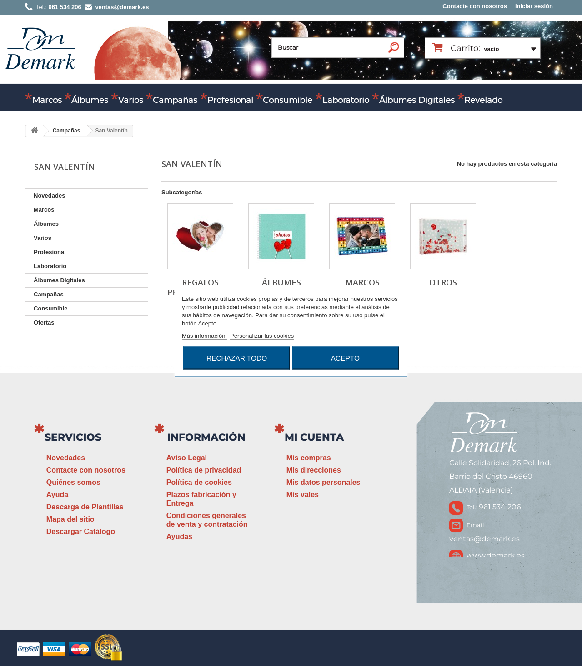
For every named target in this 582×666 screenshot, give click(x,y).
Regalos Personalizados (203, 287)
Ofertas (44, 322)
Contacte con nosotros (474, 6)
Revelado (483, 100)
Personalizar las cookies (262, 335)
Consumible (287, 100)
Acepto (345, 357)
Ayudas (179, 536)
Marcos (47, 100)
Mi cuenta (314, 437)
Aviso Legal (186, 458)
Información (206, 437)
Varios (130, 100)
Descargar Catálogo (80, 531)
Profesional (230, 100)
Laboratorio (345, 100)
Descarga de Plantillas (85, 507)
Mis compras (308, 458)
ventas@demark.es (484, 538)
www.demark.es (496, 555)
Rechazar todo (236, 357)
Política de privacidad (203, 470)
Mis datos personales (323, 482)
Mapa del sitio (70, 519)
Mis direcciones (313, 470)
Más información (204, 335)
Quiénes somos (73, 482)
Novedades (49, 195)
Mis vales (302, 494)
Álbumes (89, 100)
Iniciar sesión (534, 6)
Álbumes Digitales (417, 100)
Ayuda (57, 494)
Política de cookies (199, 482)
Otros (443, 282)
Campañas (175, 100)
